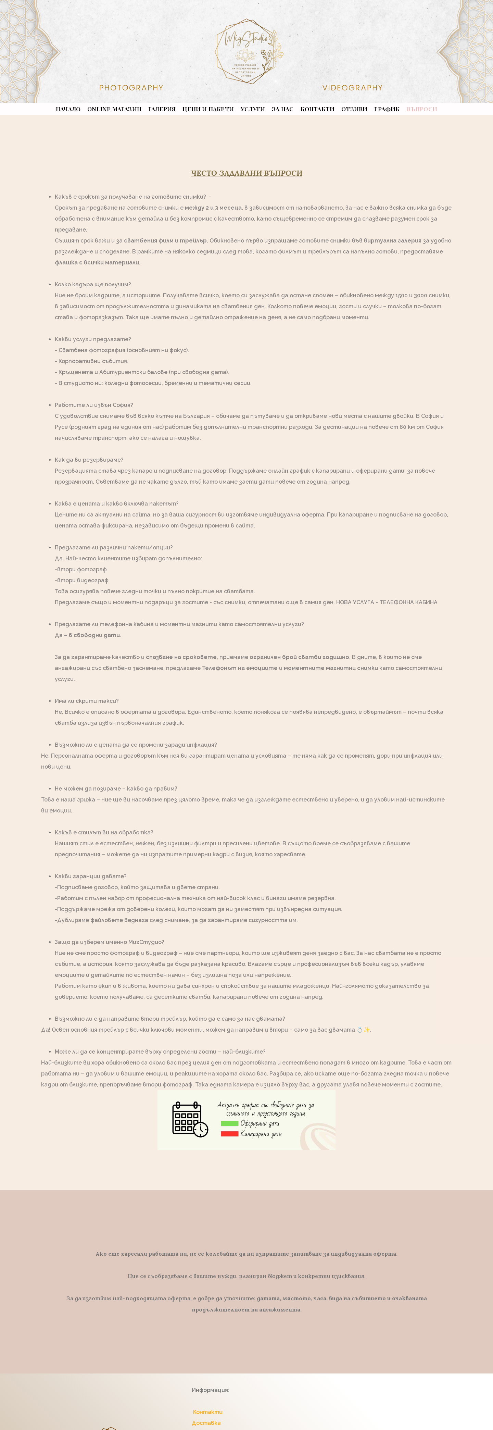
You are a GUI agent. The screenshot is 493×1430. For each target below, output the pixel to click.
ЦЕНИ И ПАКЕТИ (208, 109)
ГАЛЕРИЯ (162, 109)
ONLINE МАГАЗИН (114, 109)
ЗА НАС (282, 109)
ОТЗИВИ (354, 109)
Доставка (206, 1423)
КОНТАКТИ (318, 109)
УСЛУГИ (253, 109)
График (387, 109)
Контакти (207, 1412)
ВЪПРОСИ (422, 109)
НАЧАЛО (68, 109)
